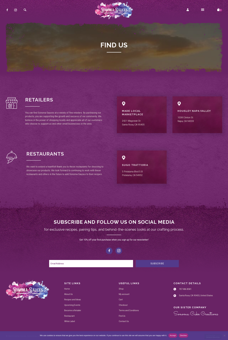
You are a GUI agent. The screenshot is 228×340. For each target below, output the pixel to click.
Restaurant (69, 316)
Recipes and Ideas (72, 299)
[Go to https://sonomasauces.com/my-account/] (187, 10)
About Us (68, 294)
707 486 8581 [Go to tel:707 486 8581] (185, 289)
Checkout (123, 305)
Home (67, 289)
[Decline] (224, 335)
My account (124, 294)
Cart (121, 299)
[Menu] (202, 9)
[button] (7, 10)
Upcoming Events (72, 305)
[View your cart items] (219, 10)
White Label (69, 321)
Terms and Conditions (129, 310)
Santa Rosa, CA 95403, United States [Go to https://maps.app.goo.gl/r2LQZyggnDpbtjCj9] (196, 295)
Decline (183, 335)
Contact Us (124, 321)
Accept (173, 335)
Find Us (122, 316)
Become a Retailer (72, 310)
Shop (121, 289)
